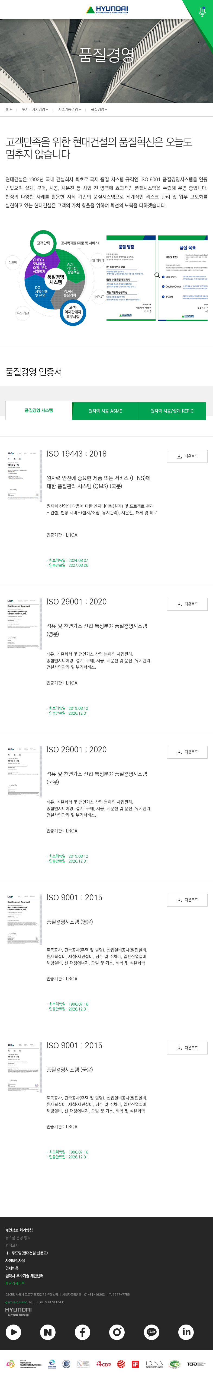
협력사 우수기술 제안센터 (24, 1276)
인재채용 (11, 1268)
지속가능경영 (68, 110)
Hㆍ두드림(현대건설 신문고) (26, 1253)
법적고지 (11, 1246)
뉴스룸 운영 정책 (17, 1238)
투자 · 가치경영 (33, 110)
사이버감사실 (15, 1261)
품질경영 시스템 (39, 410)
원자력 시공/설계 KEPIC (172, 411)
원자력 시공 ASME (105, 411)
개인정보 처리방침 (19, 1230)
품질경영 (97, 110)
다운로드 (187, 456)
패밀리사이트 (15, 1283)
